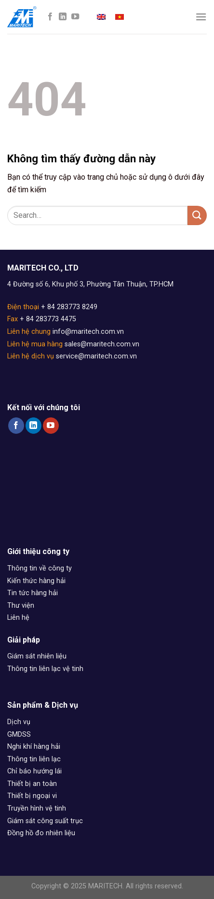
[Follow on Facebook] (50, 17)
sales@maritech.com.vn (102, 344)
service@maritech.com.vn (96, 356)
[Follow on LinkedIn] (63, 17)
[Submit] (197, 215)
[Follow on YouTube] (75, 17)
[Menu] (201, 17)
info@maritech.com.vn (88, 332)
